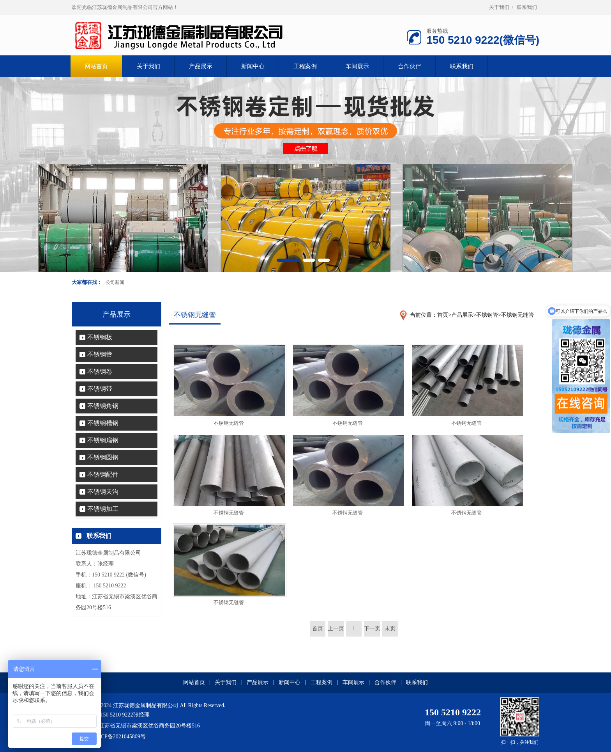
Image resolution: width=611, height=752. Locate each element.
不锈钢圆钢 (102, 457)
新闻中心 (253, 66)
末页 (390, 628)
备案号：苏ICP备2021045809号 (109, 737)
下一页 (372, 628)
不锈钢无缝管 (517, 315)
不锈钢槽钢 (102, 423)
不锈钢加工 (102, 508)
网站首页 (194, 682)
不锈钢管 (99, 354)
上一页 (336, 628)
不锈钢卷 (99, 371)
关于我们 (499, 7)
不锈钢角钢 (102, 406)
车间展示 (357, 66)
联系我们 (527, 7)
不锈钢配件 (102, 474)
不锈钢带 (99, 388)
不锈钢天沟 (102, 491)
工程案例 (305, 66)
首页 (442, 315)
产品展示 (200, 66)
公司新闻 (115, 282)
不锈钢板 (99, 337)
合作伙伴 (409, 66)
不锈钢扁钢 (102, 440)
